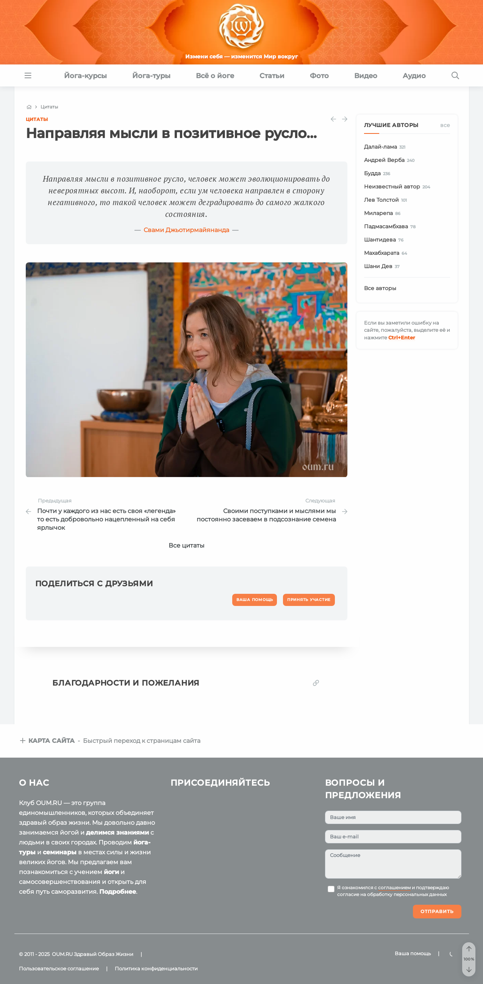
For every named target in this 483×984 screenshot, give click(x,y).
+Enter (401, 337)
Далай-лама (386, 147)
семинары (60, 852)
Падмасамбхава (391, 227)
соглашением (394, 887)
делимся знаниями (117, 832)
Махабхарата (387, 253)
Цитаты (37, 119)
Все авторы (380, 288)
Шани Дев (383, 266)
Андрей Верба (390, 160)
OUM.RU (62, 954)
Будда (378, 173)
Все (445, 125)
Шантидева (385, 240)
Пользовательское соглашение (59, 968)
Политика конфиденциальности (156, 968)
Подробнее (117, 891)
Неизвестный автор (398, 187)
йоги (111, 872)
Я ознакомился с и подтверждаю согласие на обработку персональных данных (393, 891)
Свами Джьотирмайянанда (186, 230)
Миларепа (383, 213)
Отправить (436, 911)
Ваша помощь (413, 953)
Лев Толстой (387, 200)
